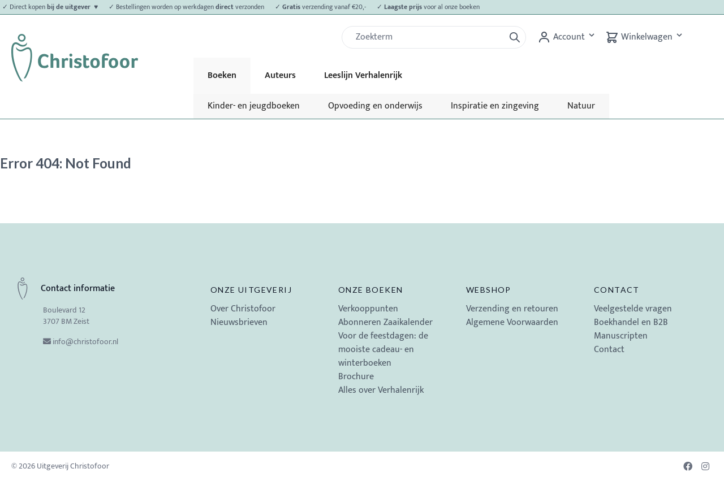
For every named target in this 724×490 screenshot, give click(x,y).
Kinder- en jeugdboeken (254, 106)
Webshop (488, 289)
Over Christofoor (242, 308)
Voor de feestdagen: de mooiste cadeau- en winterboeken (383, 349)
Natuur (581, 106)
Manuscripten (621, 336)
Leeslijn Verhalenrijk (363, 75)
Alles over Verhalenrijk (381, 390)
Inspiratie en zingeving (495, 106)
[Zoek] (427, 37)
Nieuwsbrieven (239, 322)
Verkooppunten (368, 308)
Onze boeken (370, 289)
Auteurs (280, 75)
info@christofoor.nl (85, 341)
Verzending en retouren (512, 308)
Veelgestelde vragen (633, 308)
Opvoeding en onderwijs (375, 106)
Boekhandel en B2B (631, 322)
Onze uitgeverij (251, 289)
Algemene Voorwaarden (512, 322)
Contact (617, 289)
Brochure (356, 376)
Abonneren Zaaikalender (385, 322)
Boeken (222, 75)
